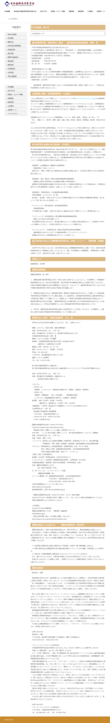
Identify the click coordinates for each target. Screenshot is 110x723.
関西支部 (11, 65)
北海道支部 (11, 50)
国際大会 (11, 42)
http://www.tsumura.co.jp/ (85, 98)
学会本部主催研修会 (14, 46)
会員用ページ (12, 110)
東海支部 (11, 61)
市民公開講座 (12, 76)
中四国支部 (11, 69)
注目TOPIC (11, 91)
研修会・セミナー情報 (15, 94)
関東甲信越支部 (13, 57)
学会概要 (11, 87)
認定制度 (11, 102)
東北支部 (11, 53)
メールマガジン (13, 113)
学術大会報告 (12, 34)
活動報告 (11, 98)
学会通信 (11, 38)
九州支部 (11, 72)
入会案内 (11, 106)
